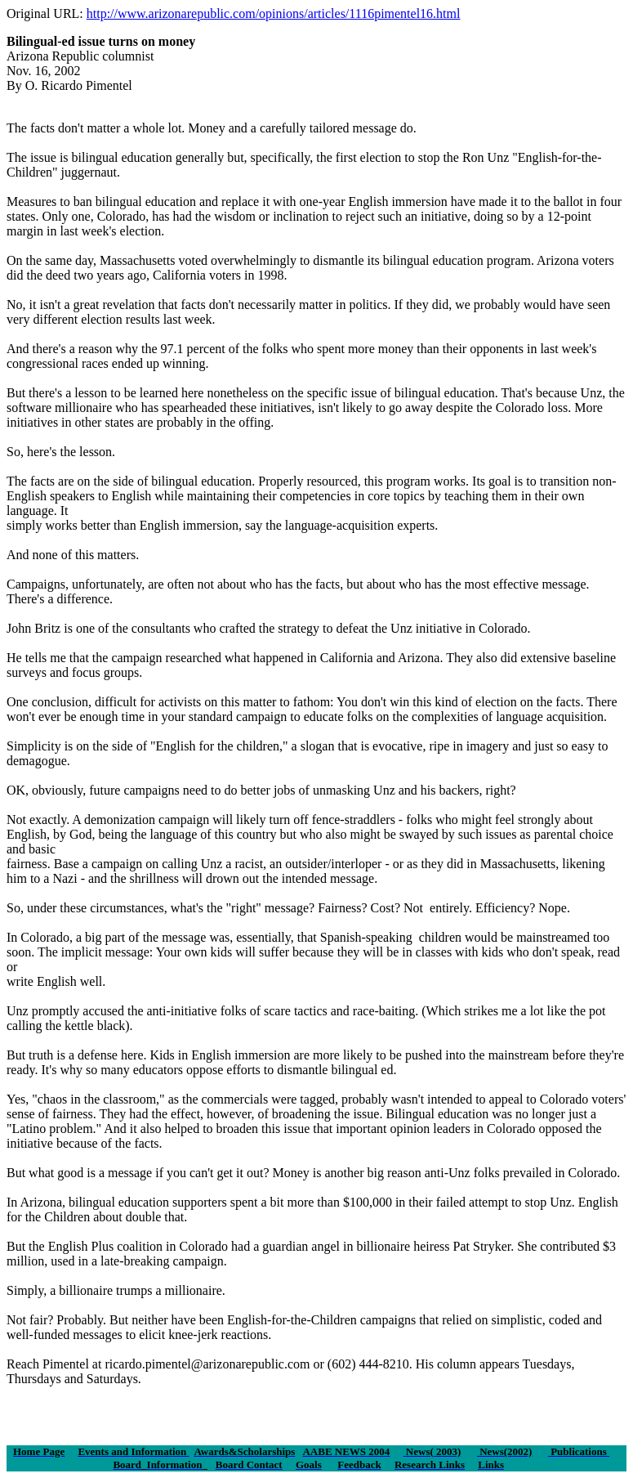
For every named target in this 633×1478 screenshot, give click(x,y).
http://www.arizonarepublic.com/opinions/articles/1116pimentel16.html (274, 13)
